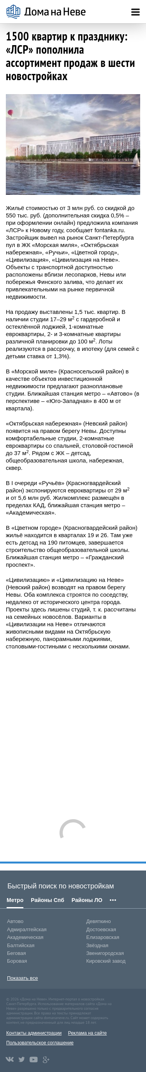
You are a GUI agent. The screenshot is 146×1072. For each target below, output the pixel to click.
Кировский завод (106, 961)
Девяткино (98, 921)
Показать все (22, 978)
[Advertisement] (73, 731)
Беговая (16, 953)
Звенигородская (105, 953)
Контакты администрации (34, 1033)
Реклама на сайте (87, 1033)
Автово (15, 921)
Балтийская (21, 945)
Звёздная (97, 945)
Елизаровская (103, 937)
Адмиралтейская (27, 929)
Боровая (17, 961)
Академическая (25, 937)
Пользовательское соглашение (40, 1043)
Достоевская (101, 929)
